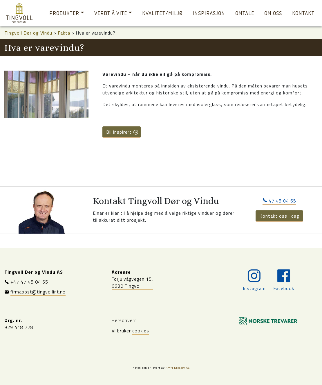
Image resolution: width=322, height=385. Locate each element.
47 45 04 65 (279, 200)
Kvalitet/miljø (162, 13)
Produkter (64, 13)
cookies (140, 330)
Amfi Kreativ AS (178, 368)
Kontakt (303, 13)
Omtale (244, 13)
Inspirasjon (209, 13)
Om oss (273, 13)
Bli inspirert (122, 131)
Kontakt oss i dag (279, 215)
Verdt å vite (110, 13)
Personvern (124, 320)
